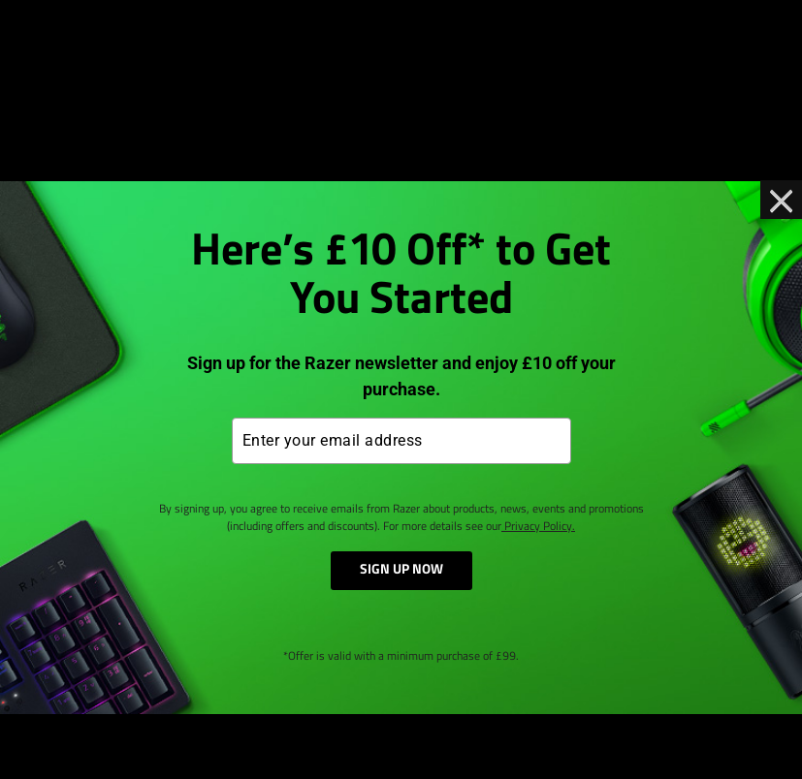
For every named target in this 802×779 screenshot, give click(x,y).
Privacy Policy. (538, 527)
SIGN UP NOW (401, 570)
